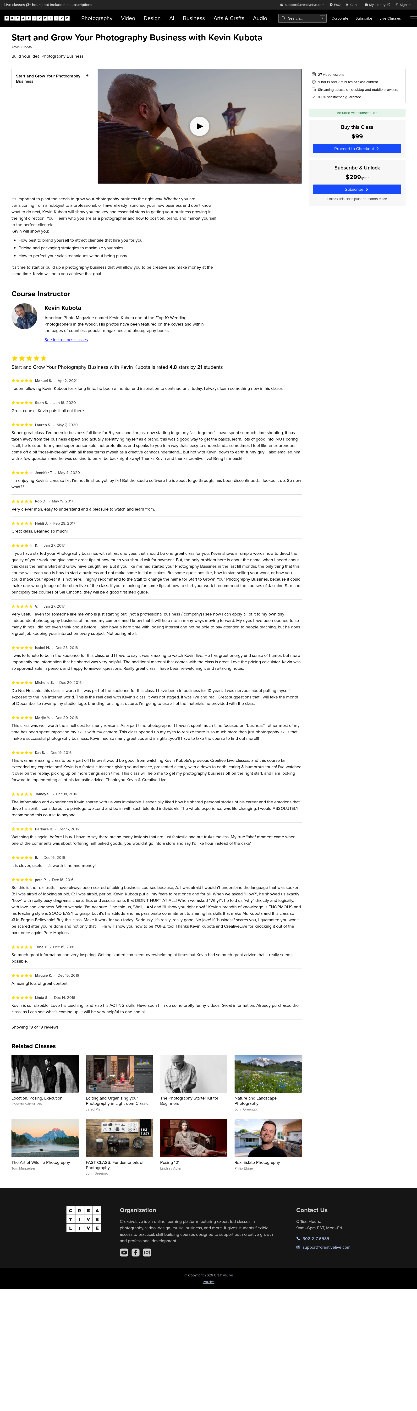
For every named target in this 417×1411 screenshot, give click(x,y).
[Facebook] (135, 1252)
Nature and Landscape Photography (256, 1100)
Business (194, 18)
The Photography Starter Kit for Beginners (189, 1100)
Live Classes (390, 18)
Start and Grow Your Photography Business (48, 78)
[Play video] (200, 126)
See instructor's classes (66, 340)
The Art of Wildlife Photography (40, 1162)
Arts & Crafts (229, 18)
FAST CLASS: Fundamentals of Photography (114, 1165)
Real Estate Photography (257, 1162)
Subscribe (364, 18)
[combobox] (302, 18)
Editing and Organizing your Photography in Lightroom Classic (117, 1100)
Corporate (339, 18)
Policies (208, 1281)
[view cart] (352, 4)
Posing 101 (170, 1162)
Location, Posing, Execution (36, 1098)
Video (128, 18)
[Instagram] (147, 1252)
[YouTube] (124, 1252)
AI (171, 18)
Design (152, 18)
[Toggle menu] (413, 18)
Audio (260, 18)
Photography (96, 18)
